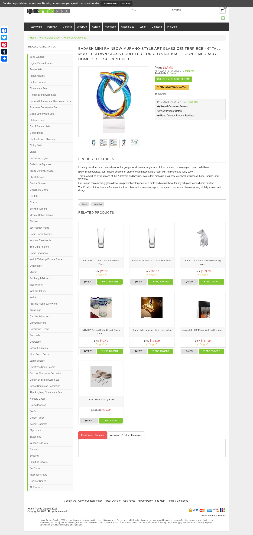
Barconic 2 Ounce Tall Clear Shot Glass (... (152, 262)
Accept (126, 3)
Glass (84, 204)
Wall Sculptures (38, 291)
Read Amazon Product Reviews (175, 115)
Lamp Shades (37, 361)
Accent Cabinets (38, 424)
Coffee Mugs (36, 133)
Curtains (34, 449)
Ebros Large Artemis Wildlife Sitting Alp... (203, 262)
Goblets (34, 196)
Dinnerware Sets (38, 88)
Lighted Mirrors (38, 323)
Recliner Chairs (38, 481)
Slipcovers (35, 430)
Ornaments (36, 266)
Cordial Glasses (38, 183)
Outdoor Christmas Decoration (46, 373)
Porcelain (52, 27)
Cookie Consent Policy (90, 501)
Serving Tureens (38, 209)
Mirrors (33, 272)
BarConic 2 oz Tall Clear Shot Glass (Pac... (101, 262)
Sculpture (98, 204)
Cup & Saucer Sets (40, 126)
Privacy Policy (145, 501)
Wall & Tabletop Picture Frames (47, 259)
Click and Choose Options (173, 79)
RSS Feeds (129, 501)
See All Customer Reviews (173, 106)
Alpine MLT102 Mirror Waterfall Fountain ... (202, 332)
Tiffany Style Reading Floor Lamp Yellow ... (151, 332)
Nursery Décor (37, 399)
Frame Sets (36, 69)
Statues (34, 221)
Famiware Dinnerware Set (43, 107)
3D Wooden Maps (39, 228)
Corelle (96, 27)
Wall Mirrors (36, 285)
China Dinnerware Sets (42, 114)
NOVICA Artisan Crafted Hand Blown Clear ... (101, 332)
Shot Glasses (37, 177)
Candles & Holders (40, 316)
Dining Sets (36, 145)
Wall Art (34, 297)
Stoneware (36, 27)
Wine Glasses (37, 57)
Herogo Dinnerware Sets (43, 95)
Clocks (33, 202)
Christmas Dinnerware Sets (44, 380)
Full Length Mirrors (40, 278)
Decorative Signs (39, 158)
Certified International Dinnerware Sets (50, 101)
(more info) (189, 71)
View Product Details (170, 111)
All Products (36, 487)
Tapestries (35, 437)
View (88, 282)
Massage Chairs (38, 475)
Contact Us (70, 501)
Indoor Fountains (39, 348)
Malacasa (156, 27)
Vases (33, 152)
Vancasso (110, 27)
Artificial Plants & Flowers (43, 304)
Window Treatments (40, 240)
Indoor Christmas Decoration (45, 386)
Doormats (35, 335)
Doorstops (35, 342)
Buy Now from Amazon (171, 87)
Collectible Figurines (40, 164)
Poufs (33, 411)
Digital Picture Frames (41, 63)
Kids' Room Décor (39, 354)
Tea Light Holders (39, 247)
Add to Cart (110, 282)
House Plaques (38, 405)
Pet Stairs (35, 468)
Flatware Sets (37, 120)
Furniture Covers (39, 462)
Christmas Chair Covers (42, 367)
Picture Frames (38, 82)
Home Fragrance (39, 253)
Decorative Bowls (39, 190)
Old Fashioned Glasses (42, 139)
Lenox (143, 27)
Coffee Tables (37, 418)
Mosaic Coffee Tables (41, 215)
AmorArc (82, 27)
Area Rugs (35, 310)
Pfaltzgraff (172, 27)
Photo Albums (37, 76)
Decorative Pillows (39, 329)
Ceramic (67, 27)
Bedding (34, 456)
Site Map (160, 501)
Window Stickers (39, 443)
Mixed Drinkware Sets (41, 171)
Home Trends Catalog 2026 (45, 38)
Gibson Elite (127, 27)
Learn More (109, 3)
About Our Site (113, 501)
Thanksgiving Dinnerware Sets (46, 392)
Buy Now (111, 421)
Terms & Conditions (177, 501)
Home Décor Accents (74, 38)
